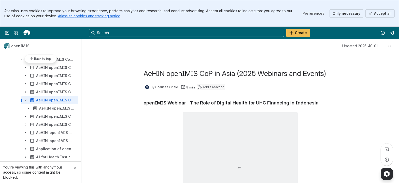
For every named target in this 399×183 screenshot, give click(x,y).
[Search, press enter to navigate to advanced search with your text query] (186, 33)
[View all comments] (387, 149)
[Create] (298, 33)
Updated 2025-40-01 (360, 46)
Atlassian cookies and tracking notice (89, 16)
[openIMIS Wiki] (26, 33)
